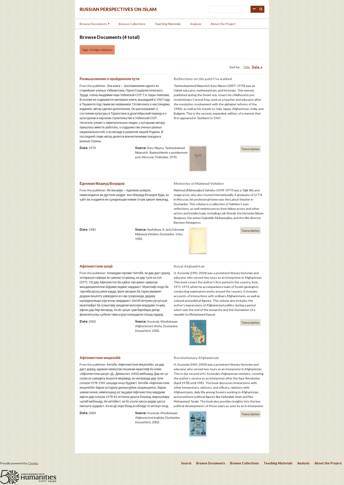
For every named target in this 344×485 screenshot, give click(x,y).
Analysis (195, 24)
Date (256, 67)
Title (246, 67)
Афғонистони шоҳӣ (96, 266)
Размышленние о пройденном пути (110, 79)
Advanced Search (254, 9)
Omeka (33, 463)
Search (261, 9)
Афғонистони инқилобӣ (100, 358)
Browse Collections (132, 24)
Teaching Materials (168, 24)
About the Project (223, 24)
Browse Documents (93, 24)
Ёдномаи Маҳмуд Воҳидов (102, 183)
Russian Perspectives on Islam (118, 9)
